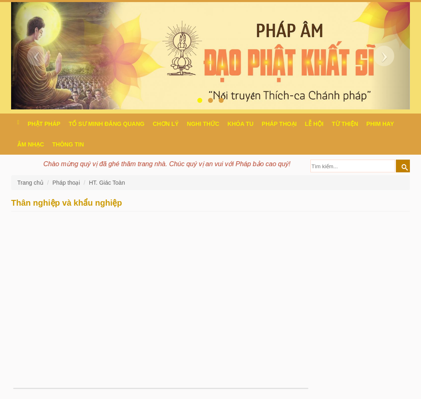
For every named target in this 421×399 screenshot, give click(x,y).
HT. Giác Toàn (107, 182)
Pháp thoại (279, 124)
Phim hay (380, 124)
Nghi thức (203, 124)
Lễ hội (314, 124)
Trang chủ (31, 182)
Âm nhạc (30, 144)
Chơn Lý (165, 124)
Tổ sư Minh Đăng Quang (107, 124)
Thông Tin (68, 144)
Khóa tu (240, 124)
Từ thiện (345, 124)
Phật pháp (44, 124)
